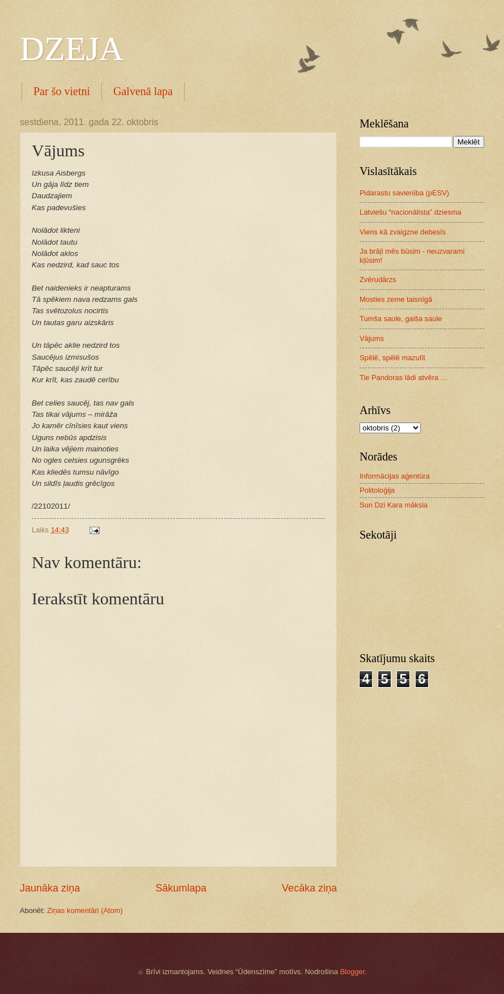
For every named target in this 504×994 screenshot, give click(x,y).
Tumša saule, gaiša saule (401, 318)
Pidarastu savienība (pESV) (404, 193)
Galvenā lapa (143, 91)
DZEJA (71, 48)
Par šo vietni (61, 91)
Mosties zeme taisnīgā (396, 299)
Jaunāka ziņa (50, 888)
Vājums (372, 338)
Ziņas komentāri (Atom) (85, 910)
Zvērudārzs (378, 279)
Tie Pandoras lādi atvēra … (404, 377)
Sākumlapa (180, 888)
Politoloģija (377, 490)
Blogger (352, 971)
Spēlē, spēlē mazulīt (392, 357)
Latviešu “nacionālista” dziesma (411, 212)
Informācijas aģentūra (395, 476)
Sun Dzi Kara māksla (394, 505)
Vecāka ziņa (309, 888)
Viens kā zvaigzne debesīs (403, 232)
